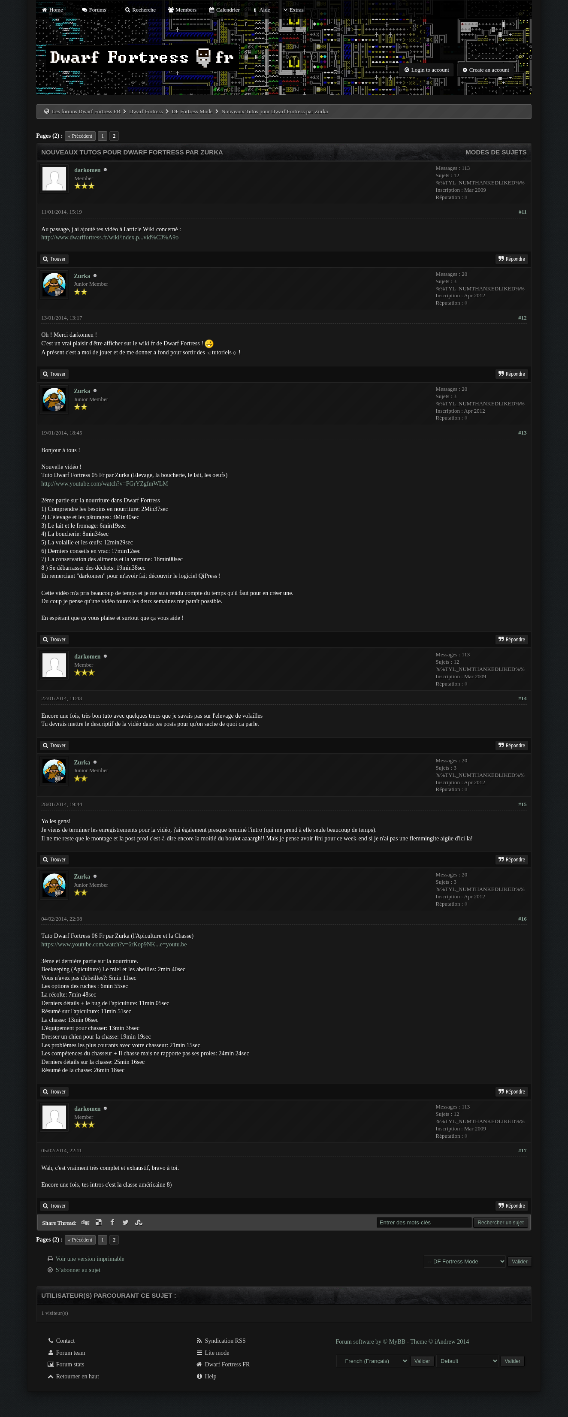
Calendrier (224, 9)
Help (206, 1376)
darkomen (87, 170)
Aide (260, 9)
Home (52, 9)
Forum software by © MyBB (371, 1341)
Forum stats (65, 1364)
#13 (522, 432)
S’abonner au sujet (78, 1270)
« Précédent (80, 136)
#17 (522, 1150)
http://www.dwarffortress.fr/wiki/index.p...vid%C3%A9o (109, 237)
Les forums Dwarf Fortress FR (86, 111)
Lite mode (213, 1353)
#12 (522, 317)
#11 (523, 211)
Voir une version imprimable (89, 1259)
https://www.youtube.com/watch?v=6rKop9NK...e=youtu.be (114, 944)
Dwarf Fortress (146, 111)
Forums (93, 9)
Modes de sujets (496, 152)
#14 (522, 698)
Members (181, 9)
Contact (61, 1341)
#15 (522, 804)
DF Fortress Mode (192, 111)
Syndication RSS (221, 1341)
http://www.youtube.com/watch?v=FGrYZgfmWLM (104, 483)
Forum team (66, 1353)
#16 (522, 918)
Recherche (140, 9)
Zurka (82, 276)
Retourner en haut (73, 1376)
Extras (293, 9)
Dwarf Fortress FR (223, 1364)
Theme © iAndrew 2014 (439, 1341)
